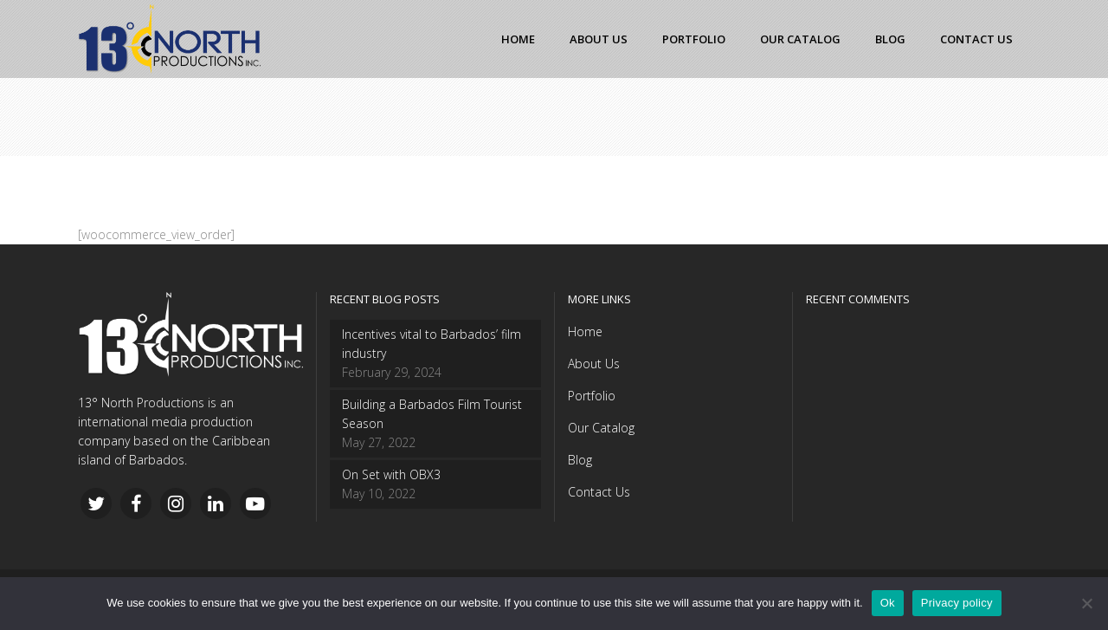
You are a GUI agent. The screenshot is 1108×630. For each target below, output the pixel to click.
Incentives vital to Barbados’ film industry (431, 343)
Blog (580, 459)
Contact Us (599, 492)
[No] (1086, 603)
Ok (887, 602)
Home (585, 331)
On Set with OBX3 (391, 474)
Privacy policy (957, 602)
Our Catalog (601, 427)
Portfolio (591, 395)
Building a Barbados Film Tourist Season (432, 414)
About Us (594, 363)
